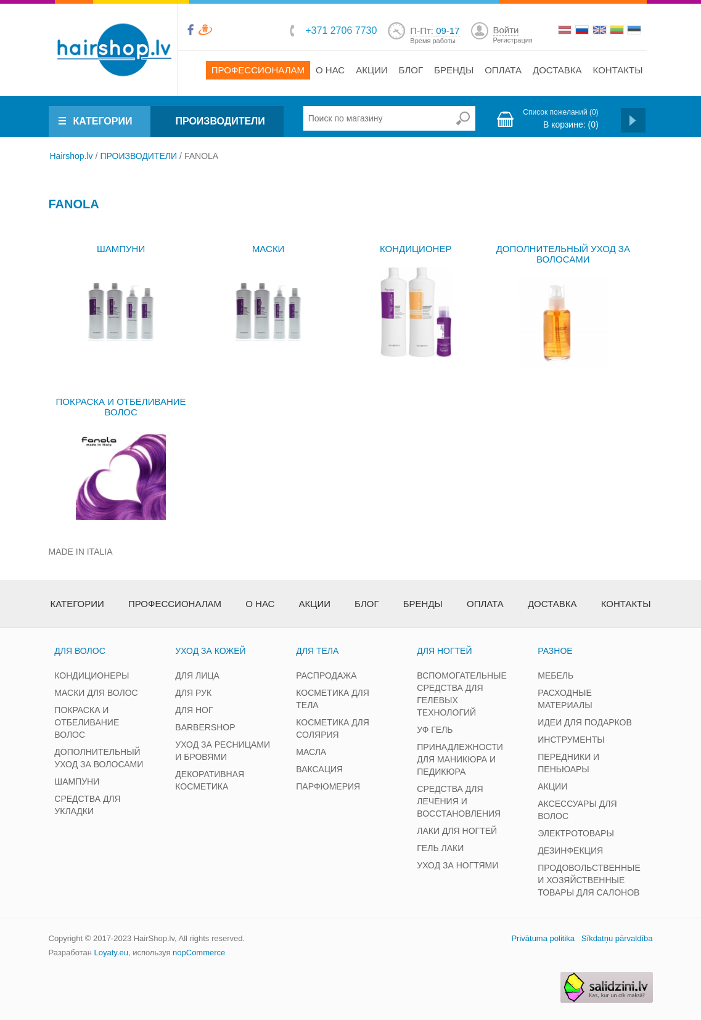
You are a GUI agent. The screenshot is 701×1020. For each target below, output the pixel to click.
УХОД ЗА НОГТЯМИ (457, 865)
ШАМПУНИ (121, 248)
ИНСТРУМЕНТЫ (571, 740)
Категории (77, 603)
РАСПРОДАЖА (326, 675)
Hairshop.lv (71, 156)
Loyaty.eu (111, 952)
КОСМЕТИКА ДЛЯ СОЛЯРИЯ (332, 728)
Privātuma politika (543, 938)
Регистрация (513, 40)
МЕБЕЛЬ (555, 675)
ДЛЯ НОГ (194, 710)
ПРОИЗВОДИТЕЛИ (219, 121)
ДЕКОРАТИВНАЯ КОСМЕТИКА (209, 780)
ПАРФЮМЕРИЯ (328, 786)
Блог (411, 70)
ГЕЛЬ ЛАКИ (440, 848)
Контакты (618, 70)
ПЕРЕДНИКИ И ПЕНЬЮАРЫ (568, 763)
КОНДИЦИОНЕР (415, 248)
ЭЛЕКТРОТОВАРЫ (576, 833)
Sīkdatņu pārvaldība (617, 938)
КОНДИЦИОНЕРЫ (91, 675)
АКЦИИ (552, 786)
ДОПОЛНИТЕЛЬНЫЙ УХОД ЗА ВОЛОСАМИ (563, 253)
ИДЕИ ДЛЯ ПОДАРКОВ (585, 722)
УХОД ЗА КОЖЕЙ (210, 651)
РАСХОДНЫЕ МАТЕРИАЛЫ (565, 699)
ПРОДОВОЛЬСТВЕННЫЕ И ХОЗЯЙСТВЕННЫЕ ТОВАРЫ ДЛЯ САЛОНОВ (589, 880)
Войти (506, 30)
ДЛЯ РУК (193, 693)
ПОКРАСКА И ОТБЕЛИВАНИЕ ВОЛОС (121, 406)
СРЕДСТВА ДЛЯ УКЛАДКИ (87, 805)
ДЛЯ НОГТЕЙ (444, 651)
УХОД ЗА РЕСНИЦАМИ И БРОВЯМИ (222, 751)
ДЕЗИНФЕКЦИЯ (570, 850)
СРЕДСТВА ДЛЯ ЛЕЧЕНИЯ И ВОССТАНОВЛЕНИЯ (459, 801)
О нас (330, 70)
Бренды (453, 70)
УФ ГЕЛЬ (435, 730)
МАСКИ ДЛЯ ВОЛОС (95, 693)
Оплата (503, 70)
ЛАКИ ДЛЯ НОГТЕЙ (457, 831)
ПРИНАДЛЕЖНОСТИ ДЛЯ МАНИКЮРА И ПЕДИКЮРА (460, 759)
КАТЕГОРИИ (103, 121)
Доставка (557, 70)
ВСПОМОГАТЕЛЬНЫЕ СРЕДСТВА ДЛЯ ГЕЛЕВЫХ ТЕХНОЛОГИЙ (461, 694)
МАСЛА (311, 752)
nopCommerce (199, 952)
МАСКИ (268, 248)
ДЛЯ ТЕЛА (317, 651)
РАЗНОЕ (555, 651)
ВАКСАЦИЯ (319, 769)
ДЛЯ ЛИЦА (197, 675)
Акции (371, 70)
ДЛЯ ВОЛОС (79, 651)
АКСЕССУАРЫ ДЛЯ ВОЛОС (577, 810)
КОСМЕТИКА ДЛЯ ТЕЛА (332, 699)
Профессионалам (258, 70)
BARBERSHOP (205, 727)
